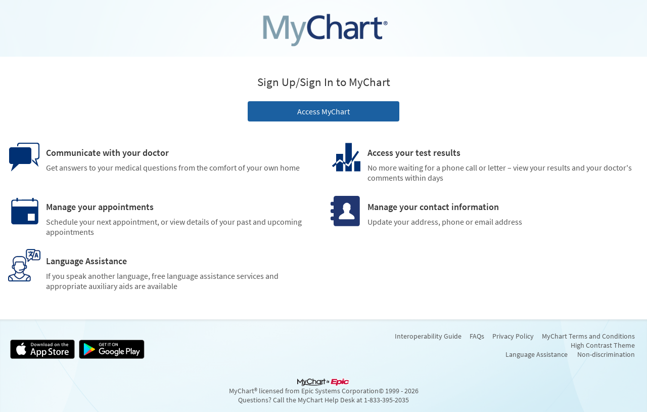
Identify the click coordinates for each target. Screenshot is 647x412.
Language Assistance (536, 354)
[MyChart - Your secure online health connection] (323, 28)
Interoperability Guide (428, 336)
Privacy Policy (513, 336)
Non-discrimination (606, 354)
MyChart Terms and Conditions (588, 336)
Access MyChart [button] (323, 111)
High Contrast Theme (603, 345)
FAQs (477, 336)
